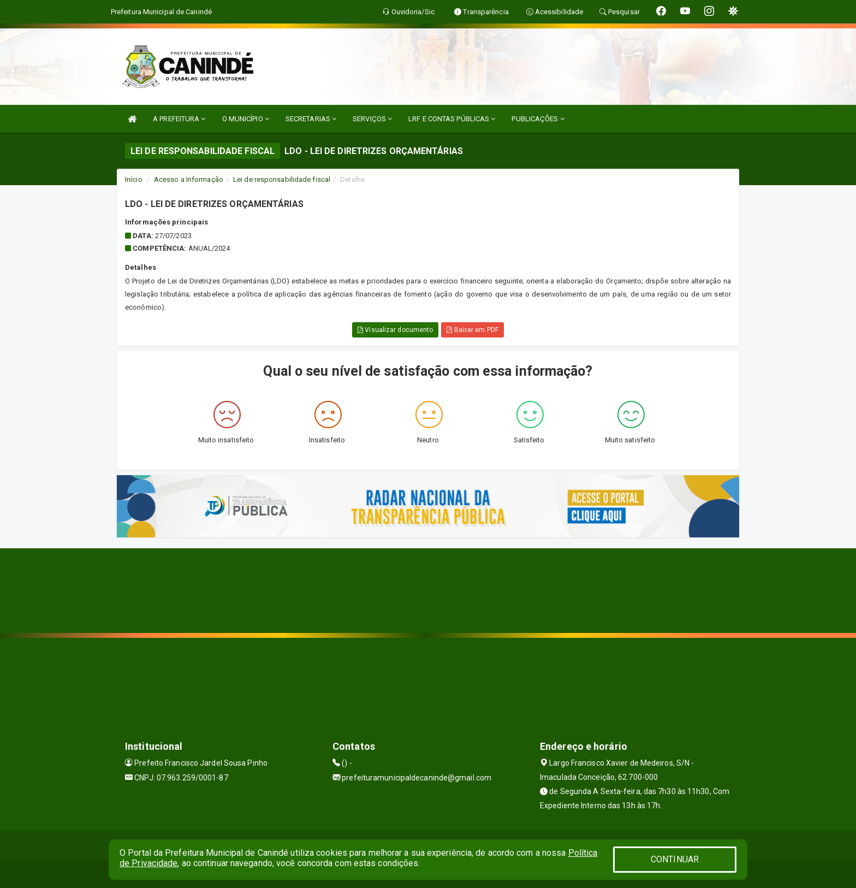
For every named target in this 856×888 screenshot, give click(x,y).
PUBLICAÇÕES (538, 119)
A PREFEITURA (179, 119)
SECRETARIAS (311, 119)
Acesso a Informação (188, 179)
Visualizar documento (395, 330)
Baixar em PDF (472, 330)
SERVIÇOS (372, 119)
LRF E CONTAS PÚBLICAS (451, 119)
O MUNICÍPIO (245, 119)
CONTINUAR (675, 859)
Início (133, 179)
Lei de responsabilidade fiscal (281, 179)
